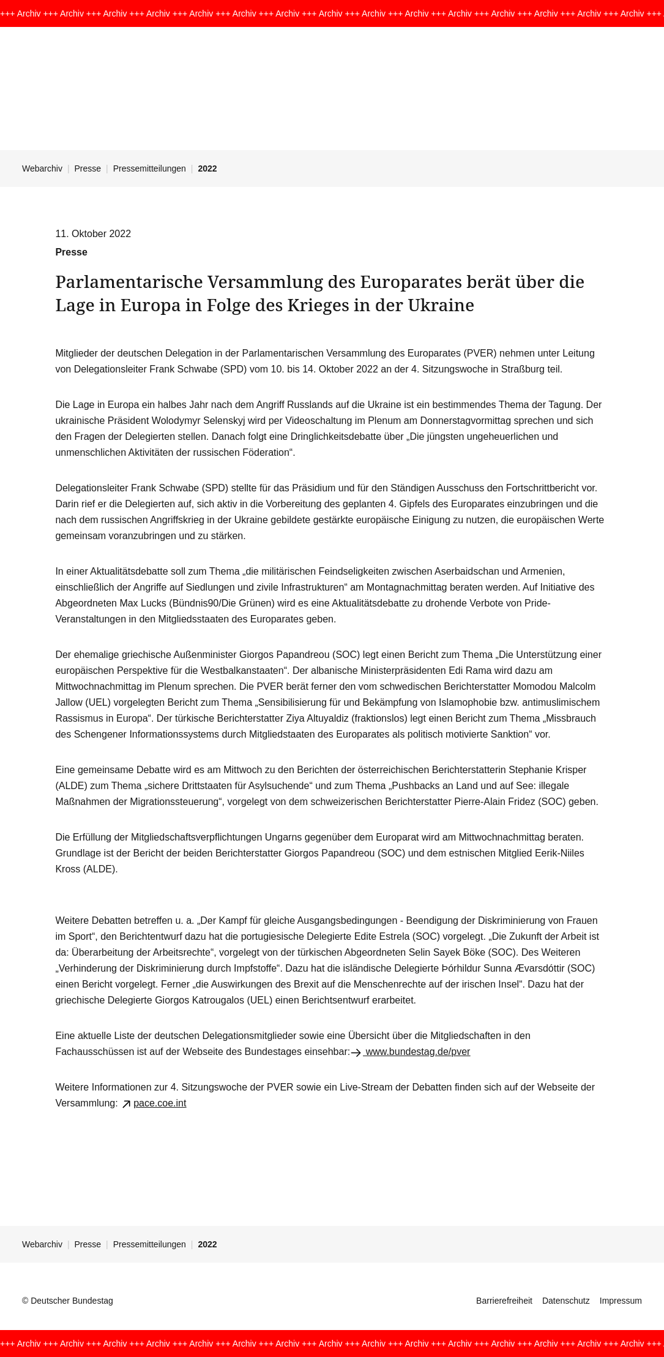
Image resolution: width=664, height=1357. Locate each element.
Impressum (621, 1301)
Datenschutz (566, 1301)
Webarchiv (42, 168)
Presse (88, 168)
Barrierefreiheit (504, 1301)
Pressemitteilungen (149, 168)
